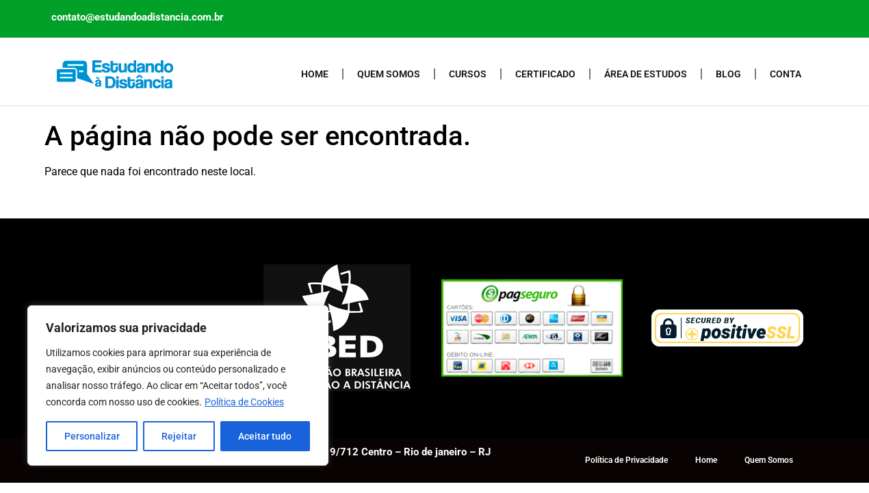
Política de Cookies (244, 401)
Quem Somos (388, 73)
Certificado (545, 73)
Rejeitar (178, 436)
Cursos (468, 73)
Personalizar (92, 436)
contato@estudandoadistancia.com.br (137, 17)
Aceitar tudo (264, 436)
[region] (177, 385)
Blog (728, 73)
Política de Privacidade (626, 460)
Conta (785, 73)
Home (314, 73)
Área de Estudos (645, 73)
